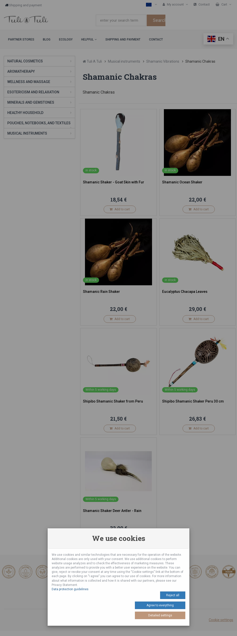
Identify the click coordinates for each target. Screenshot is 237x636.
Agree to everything (160, 605)
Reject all (172, 595)
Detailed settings (160, 615)
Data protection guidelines (70, 589)
